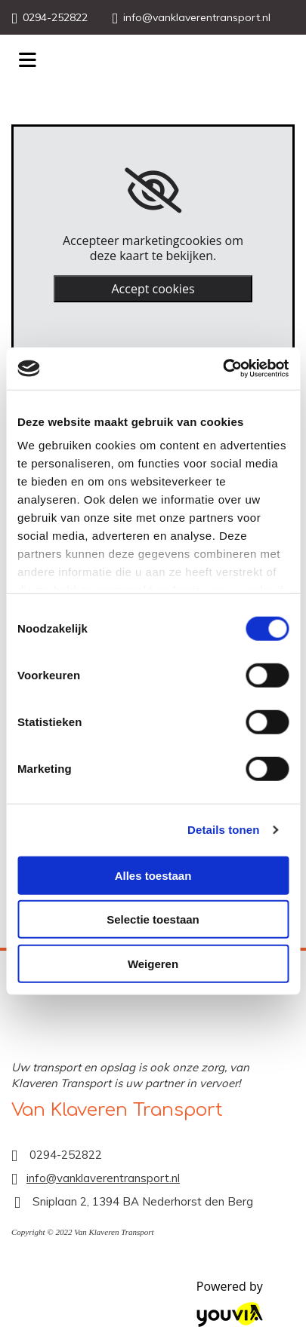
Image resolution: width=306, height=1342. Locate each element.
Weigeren (153, 963)
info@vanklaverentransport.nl (196, 17)
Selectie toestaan (153, 919)
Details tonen (223, 829)
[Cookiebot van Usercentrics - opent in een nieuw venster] (222, 368)
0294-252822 (55, 17)
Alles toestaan (153, 875)
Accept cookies (152, 288)
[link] (153, 190)
